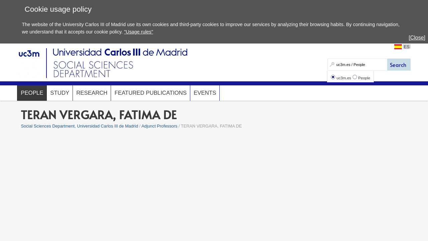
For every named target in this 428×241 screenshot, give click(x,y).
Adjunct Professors (159, 126)
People (364, 78)
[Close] (417, 38)
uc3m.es (344, 78)
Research (91, 93)
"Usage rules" (138, 31)
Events (205, 93)
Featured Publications (150, 93)
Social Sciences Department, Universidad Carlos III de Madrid (79, 126)
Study (59, 93)
